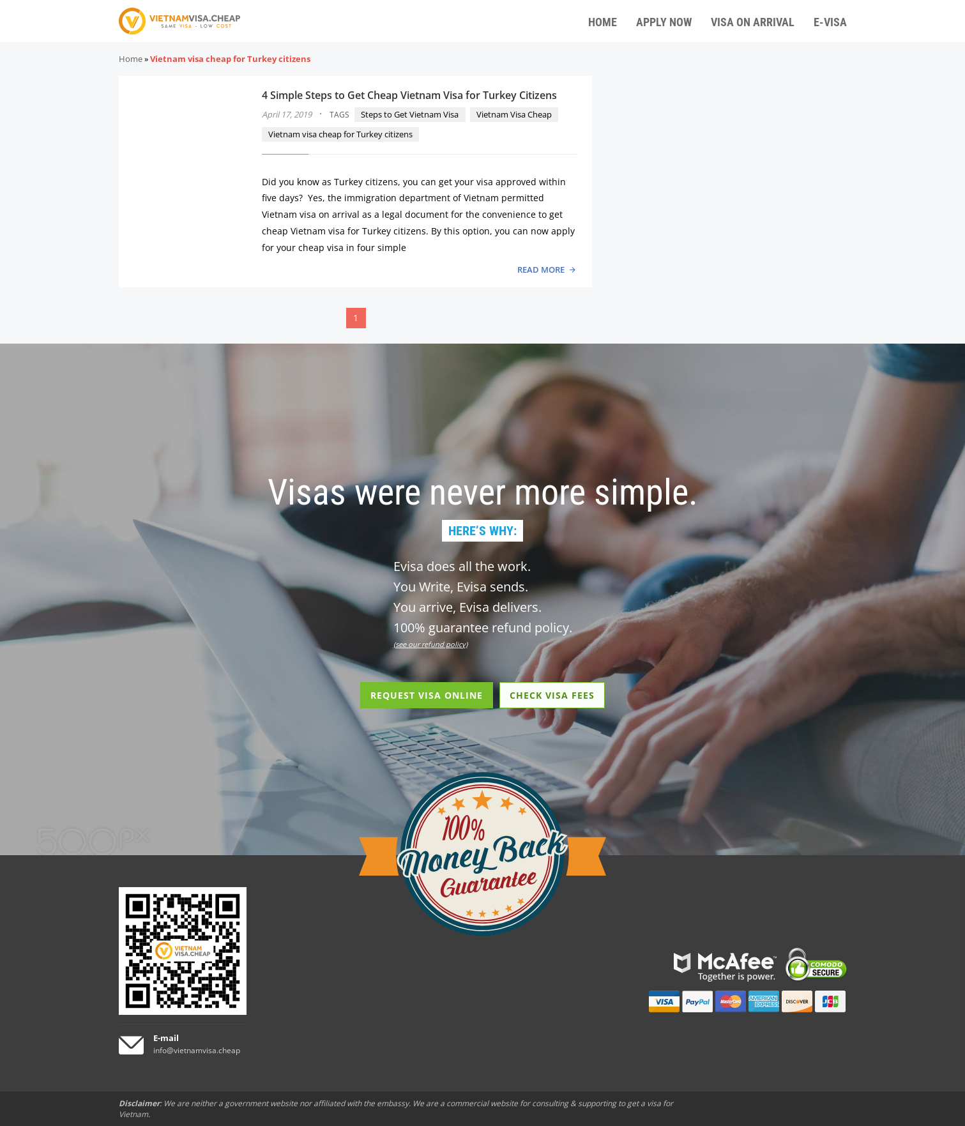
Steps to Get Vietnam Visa (410, 114)
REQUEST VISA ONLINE (426, 695)
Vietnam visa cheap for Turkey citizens (340, 134)
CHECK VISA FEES (552, 695)
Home (130, 59)
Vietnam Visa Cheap (514, 114)
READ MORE (541, 269)
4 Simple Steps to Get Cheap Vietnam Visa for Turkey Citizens (409, 95)
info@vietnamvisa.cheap (196, 1050)
